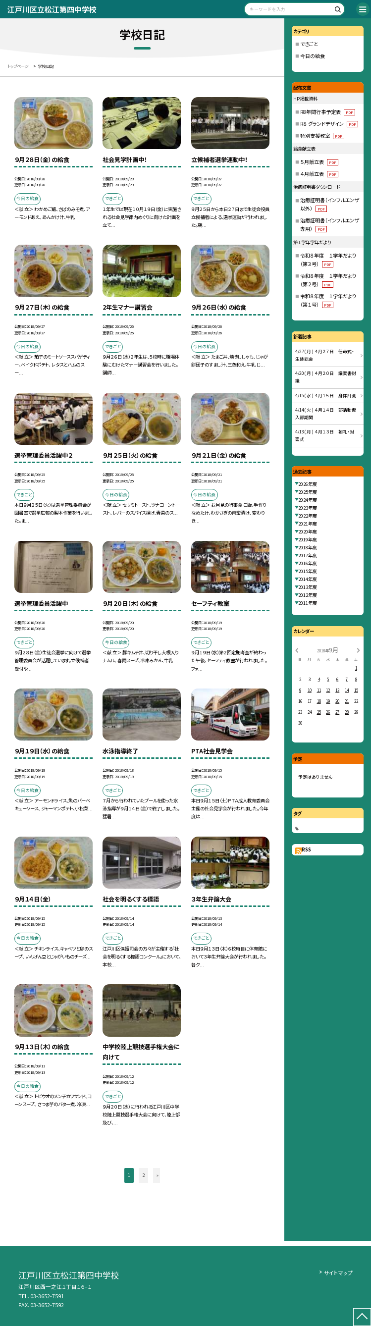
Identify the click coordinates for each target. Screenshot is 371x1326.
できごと (309, 44)
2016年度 (307, 563)
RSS (306, 849)
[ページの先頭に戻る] (362, 1317)
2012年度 (307, 594)
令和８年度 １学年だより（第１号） (328, 300)
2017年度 (307, 555)
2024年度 (307, 499)
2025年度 (307, 491)
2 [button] (143, 1174)
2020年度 (307, 531)
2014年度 (307, 579)
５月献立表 (319, 161)
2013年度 (307, 586)
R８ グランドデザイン (329, 123)
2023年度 (307, 507)
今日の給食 (312, 55)
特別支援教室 (322, 135)
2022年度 (307, 515)
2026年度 (307, 483)
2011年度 (307, 602)
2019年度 (307, 539)
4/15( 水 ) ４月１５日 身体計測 (325, 395)
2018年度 (307, 547)
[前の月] (296, 649)
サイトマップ (338, 1272)
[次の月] (358, 649)
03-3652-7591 (47, 1296)
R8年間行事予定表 (327, 111)
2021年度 (307, 523)
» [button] (158, 1174)
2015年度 (307, 571)
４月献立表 (319, 173)
